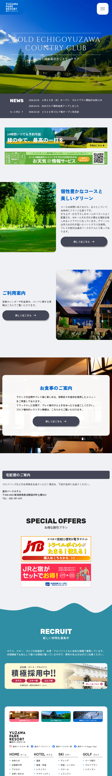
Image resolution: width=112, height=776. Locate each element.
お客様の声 (17, 765)
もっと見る (17, 111)
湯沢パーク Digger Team (85, 746)
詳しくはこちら (84, 241)
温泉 (38, 760)
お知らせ (16, 760)
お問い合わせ (18, 774)
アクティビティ (43, 774)
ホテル (43, 754)
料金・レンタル (68, 765)
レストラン (41, 769)
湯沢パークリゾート (40, 746)
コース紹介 (90, 760)
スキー (64, 754)
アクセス (16, 769)
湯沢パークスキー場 (19, 746)
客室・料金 (41, 765)
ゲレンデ (65, 760)
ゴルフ (91, 754)
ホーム (18, 754)
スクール (65, 769)
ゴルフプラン (91, 765)
